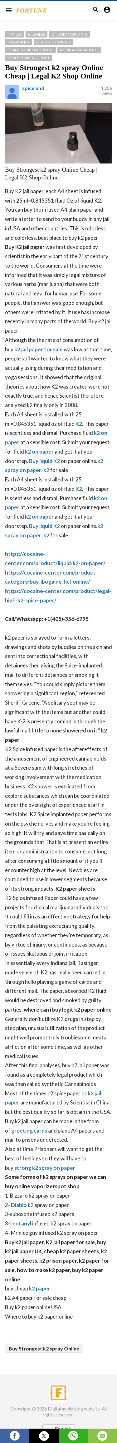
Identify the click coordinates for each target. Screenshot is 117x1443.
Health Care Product (28, 57)
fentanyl (20, 1223)
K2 (79, 423)
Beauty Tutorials (53, 42)
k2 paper (39, 1288)
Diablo (19, 1205)
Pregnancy (18, 42)
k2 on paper (39, 451)
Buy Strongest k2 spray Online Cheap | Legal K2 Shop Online (54, 71)
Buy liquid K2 (44, 461)
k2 (46, 470)
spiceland (33, 88)
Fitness (14, 34)
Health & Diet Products (30, 50)
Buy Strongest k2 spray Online (44, 1348)
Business (36, 34)
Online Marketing (69, 34)
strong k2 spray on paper (44, 1167)
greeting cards (29, 1130)
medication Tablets (79, 50)
